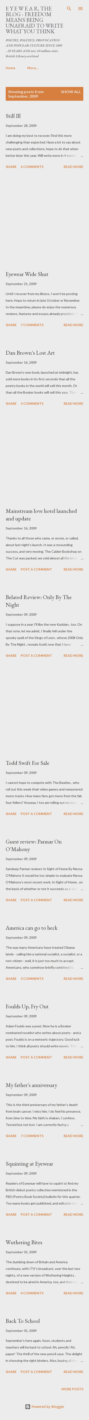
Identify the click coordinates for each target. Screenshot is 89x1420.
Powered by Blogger (44, 1406)
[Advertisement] (44, 220)
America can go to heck (31, 927)
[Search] (69, 8)
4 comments (32, 1293)
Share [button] (11, 167)
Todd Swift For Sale (27, 763)
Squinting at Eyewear (29, 1163)
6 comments (32, 167)
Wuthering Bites (24, 1242)
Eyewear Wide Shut (27, 274)
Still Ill (13, 115)
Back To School (23, 1321)
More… (32, 68)
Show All (71, 91)
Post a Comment (36, 569)
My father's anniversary (31, 1085)
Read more (73, 167)
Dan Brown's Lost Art (30, 352)
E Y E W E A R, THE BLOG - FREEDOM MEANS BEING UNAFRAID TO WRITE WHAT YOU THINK (34, 20)
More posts (72, 1389)
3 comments (32, 403)
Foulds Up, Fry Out (27, 1006)
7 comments (32, 325)
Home (10, 68)
